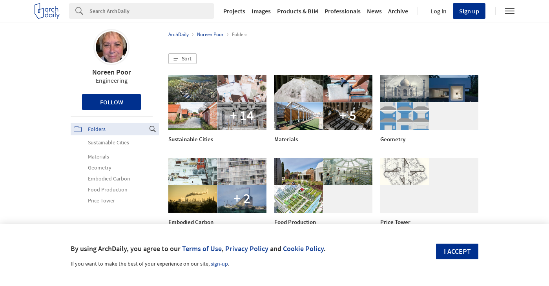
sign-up (219, 263)
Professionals (343, 11)
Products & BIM (297, 11)
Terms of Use (202, 248)
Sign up (469, 11)
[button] (182, 58)
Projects (234, 11)
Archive (398, 11)
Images (261, 11)
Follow (111, 102)
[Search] (151, 11)
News (374, 11)
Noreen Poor (111, 72)
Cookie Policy (303, 248)
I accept (457, 251)
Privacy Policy (246, 248)
